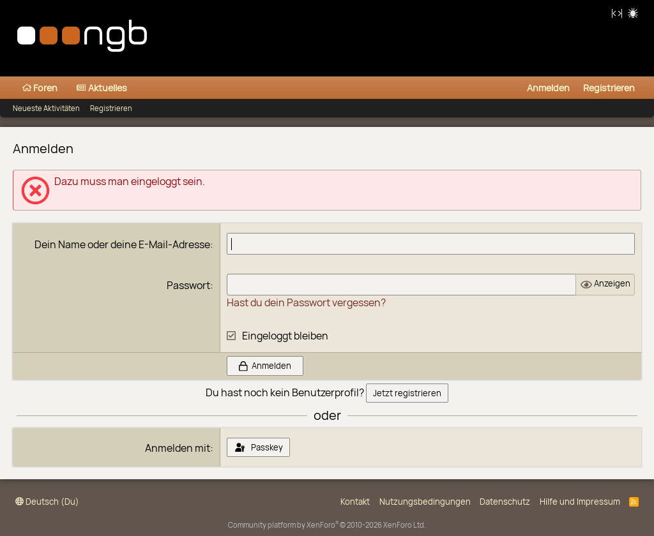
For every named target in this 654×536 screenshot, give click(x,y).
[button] (137, 88)
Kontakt (355, 501)
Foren (39, 88)
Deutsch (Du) (47, 501)
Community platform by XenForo (327, 525)
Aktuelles (101, 88)
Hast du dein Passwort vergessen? (306, 302)
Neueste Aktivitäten (46, 108)
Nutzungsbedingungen (425, 501)
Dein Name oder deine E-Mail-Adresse (122, 244)
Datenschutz (505, 501)
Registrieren (111, 108)
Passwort (188, 285)
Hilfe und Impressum (580, 501)
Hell (634, 14)
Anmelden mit (177, 448)
